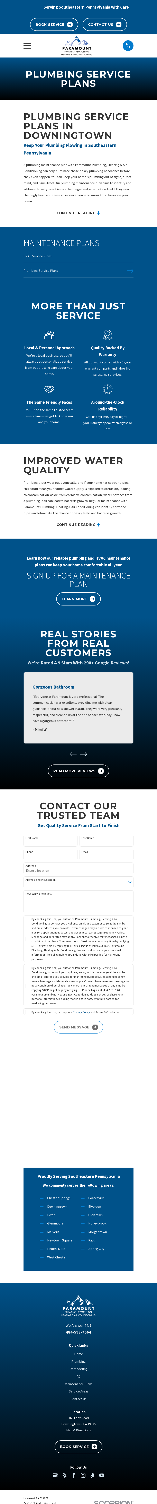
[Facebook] (74, 1365)
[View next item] (83, 754)
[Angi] (92, 1365)
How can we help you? (39, 894)
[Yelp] (64, 1365)
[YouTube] (101, 1365)
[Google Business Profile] (55, 1365)
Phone (29, 852)
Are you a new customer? (41, 880)
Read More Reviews (78, 771)
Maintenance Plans (78, 1274)
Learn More (78, 599)
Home (78, 1244)
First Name (32, 838)
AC (78, 1267)
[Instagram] (83, 1365)
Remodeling (78, 1259)
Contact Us (104, 24)
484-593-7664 (78, 1222)
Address (31, 866)
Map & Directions (78, 1321)
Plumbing (78, 1252)
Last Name (88, 838)
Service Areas (78, 1282)
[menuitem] (78, 258)
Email (85, 852)
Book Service (54, 24)
